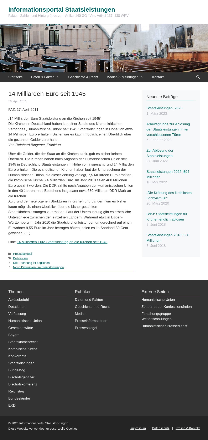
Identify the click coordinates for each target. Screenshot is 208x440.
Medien (81, 314)
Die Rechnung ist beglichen (31, 262)
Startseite (15, 77)
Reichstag (16, 391)
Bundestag (16, 370)
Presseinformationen (91, 321)
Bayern (14, 335)
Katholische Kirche (23, 349)
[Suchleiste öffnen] (198, 77)
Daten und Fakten (89, 300)
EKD (12, 405)
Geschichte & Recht (83, 77)
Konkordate (17, 356)
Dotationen (20, 258)
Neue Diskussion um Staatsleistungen (38, 267)
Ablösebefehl (18, 300)
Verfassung (17, 314)
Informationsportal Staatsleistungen (61, 9)
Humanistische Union (25, 321)
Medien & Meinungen (127, 77)
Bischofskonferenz (22, 384)
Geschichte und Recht (92, 307)
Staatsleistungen (21, 363)
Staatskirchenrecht (23, 342)
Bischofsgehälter (21, 377)
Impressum (138, 428)
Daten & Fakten (47, 77)
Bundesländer (19, 398)
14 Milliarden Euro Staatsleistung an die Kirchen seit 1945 (62, 242)
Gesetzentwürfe (20, 328)
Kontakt (158, 77)
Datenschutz (160, 428)
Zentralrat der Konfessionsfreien (166, 307)
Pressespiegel (22, 253)
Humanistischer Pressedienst (164, 326)
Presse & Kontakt (188, 428)
